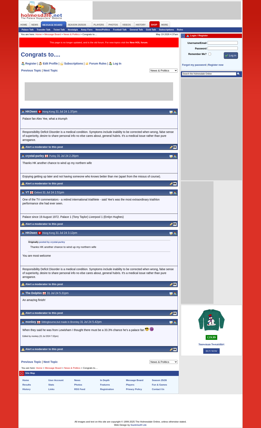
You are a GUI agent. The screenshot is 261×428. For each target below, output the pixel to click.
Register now (215, 65)
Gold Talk (151, 29)
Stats (51, 384)
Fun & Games (159, 384)
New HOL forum (138, 42)
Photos (78, 384)
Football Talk (120, 29)
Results (26, 384)
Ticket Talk (59, 29)
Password (201, 48)
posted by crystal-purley (52, 242)
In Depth (104, 380)
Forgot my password (194, 65)
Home (38, 34)
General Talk (136, 29)
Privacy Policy (134, 389)
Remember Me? (197, 54)
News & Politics (72, 34)
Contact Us (158, 389)
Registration (107, 389)
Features (105, 384)
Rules (180, 29)
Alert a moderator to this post (44, 146)
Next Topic (50, 70)
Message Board (52, 34)
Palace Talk (28, 29)
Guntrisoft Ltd (138, 425)
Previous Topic (31, 70)
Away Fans (87, 29)
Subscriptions (166, 29)
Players (130, 384)
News (77, 380)
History (26, 389)
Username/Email (197, 43)
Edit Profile (50, 63)
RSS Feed (79, 389)
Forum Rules (97, 63)
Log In (117, 63)
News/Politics (103, 29)
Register (30, 63)
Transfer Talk (43, 29)
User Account (55, 380)
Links (51, 389)
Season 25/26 (159, 380)
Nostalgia (73, 29)
